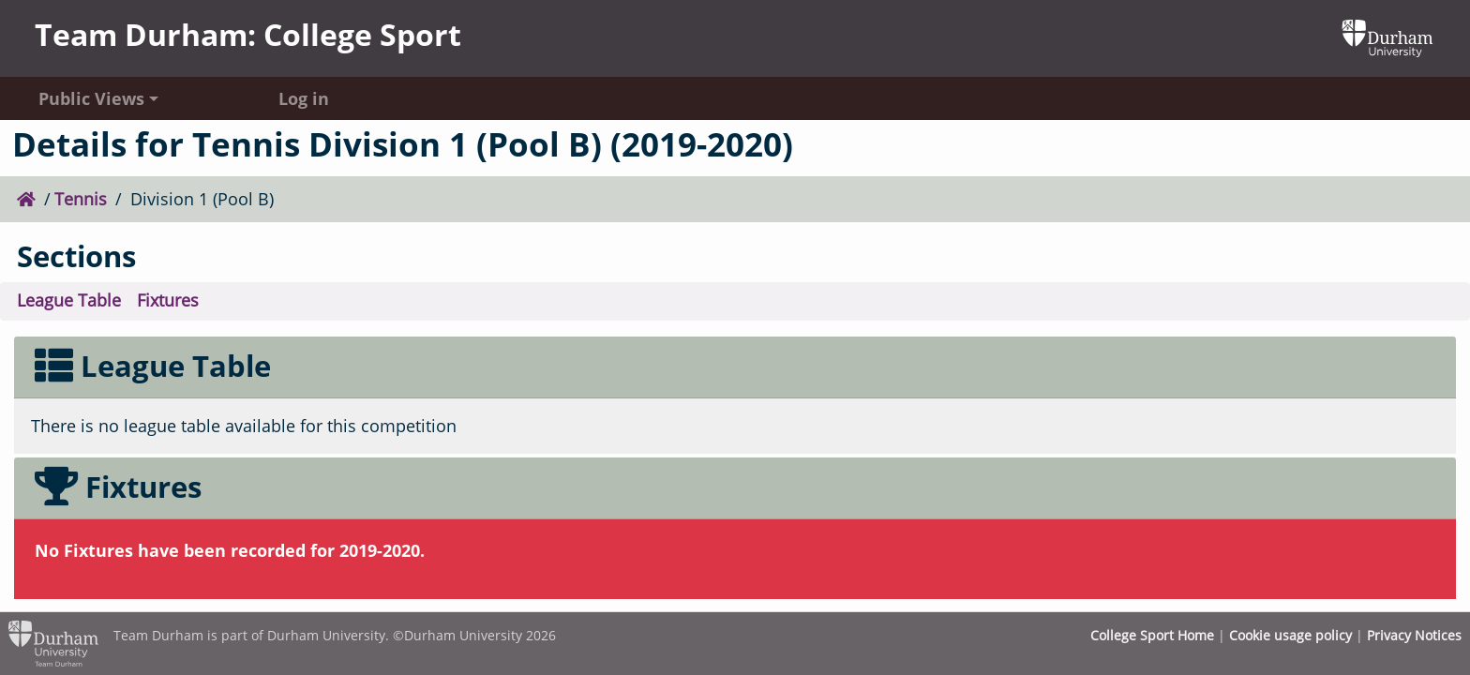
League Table (69, 300)
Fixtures (168, 300)
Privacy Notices (1414, 635)
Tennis (80, 199)
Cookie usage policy (1290, 635)
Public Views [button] (91, 98)
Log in (303, 98)
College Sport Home (1152, 635)
